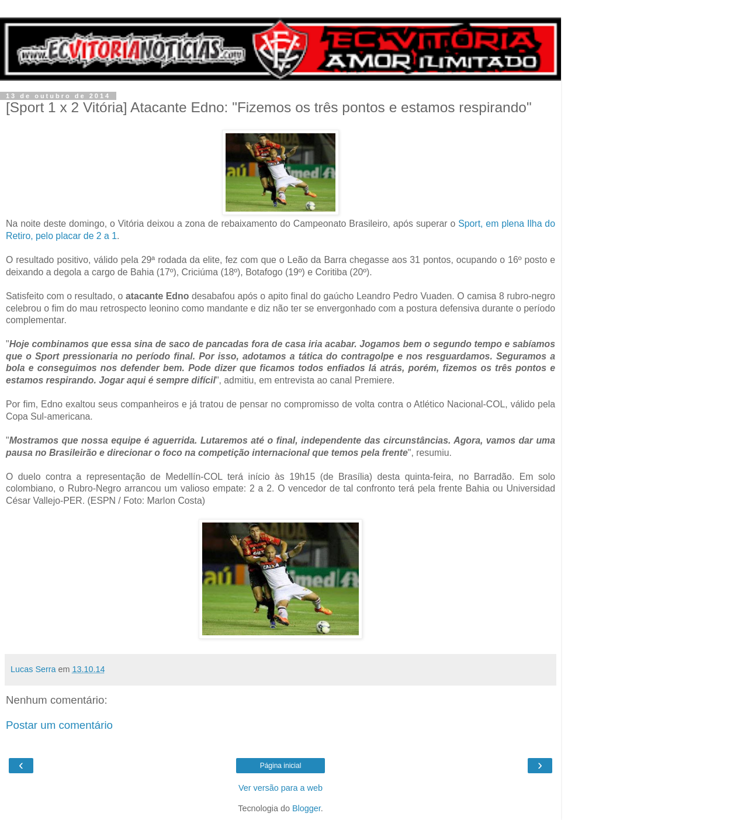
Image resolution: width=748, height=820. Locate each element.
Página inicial (281, 766)
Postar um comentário (59, 725)
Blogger (306, 808)
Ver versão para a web (280, 788)
